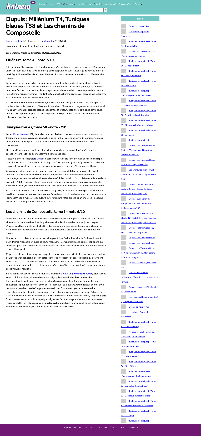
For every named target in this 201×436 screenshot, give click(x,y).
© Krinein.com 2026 (71, 427)
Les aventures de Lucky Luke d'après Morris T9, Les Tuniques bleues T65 (139, 174)
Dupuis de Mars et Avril (139, 26)
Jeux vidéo (80, 4)
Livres (90, 4)
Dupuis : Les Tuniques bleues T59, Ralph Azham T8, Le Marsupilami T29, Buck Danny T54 (138, 253)
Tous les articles (130, 427)
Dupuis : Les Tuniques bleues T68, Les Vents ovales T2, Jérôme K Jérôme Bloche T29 (138, 150)
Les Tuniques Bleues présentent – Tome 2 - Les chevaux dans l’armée (139, 277)
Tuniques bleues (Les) (139, 140)
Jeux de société (109, 4)
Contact (89, 427)
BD (64, 4)
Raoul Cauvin (20, 134)
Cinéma (41, 4)
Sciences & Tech (125, 4)
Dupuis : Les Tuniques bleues (142, 237)
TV (58, 4)
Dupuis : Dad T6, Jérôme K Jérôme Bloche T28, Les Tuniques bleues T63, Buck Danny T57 (137, 189)
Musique (51, 4)
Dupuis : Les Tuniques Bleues (142, 242)
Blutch (38, 158)
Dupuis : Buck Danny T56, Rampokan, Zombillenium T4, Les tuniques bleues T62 (136, 203)
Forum (137, 4)
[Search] (70, 10)
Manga (70, 4)
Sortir (98, 4)
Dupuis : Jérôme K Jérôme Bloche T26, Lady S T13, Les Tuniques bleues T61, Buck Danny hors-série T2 (138, 218)
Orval (66, 273)
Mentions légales (107, 427)
